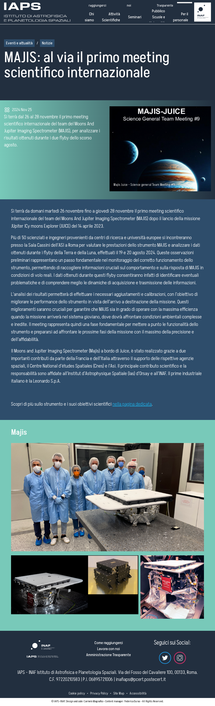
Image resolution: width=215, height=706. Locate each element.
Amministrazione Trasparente (108, 655)
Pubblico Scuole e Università (157, 17)
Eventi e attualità (19, 43)
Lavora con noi (108, 649)
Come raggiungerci (108, 643)
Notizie (47, 43)
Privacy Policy (99, 693)
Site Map (118, 693)
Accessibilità (138, 693)
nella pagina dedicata (132, 404)
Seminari (134, 17)
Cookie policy (77, 693)
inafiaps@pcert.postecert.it (141, 679)
